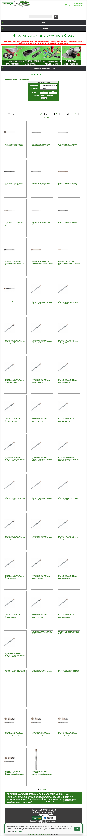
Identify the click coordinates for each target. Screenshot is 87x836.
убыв (42, 114)
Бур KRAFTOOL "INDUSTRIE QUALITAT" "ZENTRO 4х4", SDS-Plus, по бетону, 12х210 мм (42, 381)
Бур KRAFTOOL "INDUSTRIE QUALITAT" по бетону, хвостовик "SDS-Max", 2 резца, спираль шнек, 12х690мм (68, 734)
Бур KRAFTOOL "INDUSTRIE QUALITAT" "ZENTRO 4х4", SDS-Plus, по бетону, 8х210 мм (42, 616)
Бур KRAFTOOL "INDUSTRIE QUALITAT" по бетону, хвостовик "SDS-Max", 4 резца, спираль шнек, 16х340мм (41, 773)
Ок (77, 829)
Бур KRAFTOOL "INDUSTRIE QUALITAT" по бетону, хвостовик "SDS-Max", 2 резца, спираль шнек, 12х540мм (41, 734)
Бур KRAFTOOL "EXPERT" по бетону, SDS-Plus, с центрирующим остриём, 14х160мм (42, 632)
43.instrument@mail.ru (24, 4)
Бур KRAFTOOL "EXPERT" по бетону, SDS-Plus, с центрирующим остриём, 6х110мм (68, 632)
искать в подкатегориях (43, 96)
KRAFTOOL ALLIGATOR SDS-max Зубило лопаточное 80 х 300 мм (14, 145)
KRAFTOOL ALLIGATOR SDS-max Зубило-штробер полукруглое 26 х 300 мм (15, 224)
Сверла (7, 79)
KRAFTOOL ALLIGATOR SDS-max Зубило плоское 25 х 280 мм (14, 184)
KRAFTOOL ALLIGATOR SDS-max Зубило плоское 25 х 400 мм (41, 184)
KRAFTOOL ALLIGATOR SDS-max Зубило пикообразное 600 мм (67, 145)
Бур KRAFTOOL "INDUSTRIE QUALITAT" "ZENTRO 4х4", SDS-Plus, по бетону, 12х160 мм (15, 381)
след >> (46, 117)
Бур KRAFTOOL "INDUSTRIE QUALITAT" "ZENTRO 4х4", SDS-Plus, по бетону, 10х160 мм (68, 302)
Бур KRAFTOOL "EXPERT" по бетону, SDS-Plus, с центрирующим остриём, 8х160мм (68, 672)
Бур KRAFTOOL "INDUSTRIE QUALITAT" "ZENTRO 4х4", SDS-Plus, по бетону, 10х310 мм (68, 342)
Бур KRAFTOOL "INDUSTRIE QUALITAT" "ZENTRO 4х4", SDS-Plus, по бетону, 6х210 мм (15, 577)
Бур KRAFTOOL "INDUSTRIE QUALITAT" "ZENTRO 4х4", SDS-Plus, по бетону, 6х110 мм (42, 538)
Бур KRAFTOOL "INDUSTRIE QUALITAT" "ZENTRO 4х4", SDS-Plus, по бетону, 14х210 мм (68, 420)
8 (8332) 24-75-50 (24, 2)
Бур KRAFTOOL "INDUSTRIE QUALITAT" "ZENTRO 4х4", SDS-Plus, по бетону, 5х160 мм (15, 538)
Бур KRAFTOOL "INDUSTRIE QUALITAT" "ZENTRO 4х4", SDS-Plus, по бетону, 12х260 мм (68, 381)
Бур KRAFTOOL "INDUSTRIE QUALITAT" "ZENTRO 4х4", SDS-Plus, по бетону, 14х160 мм (42, 420)
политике (18, 831)
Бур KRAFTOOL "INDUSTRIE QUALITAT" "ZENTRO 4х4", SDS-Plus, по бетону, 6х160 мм (68, 538)
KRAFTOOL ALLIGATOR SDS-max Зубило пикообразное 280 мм (41, 145)
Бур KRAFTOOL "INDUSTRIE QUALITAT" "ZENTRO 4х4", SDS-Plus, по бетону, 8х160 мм (15, 616)
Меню (24, 22)
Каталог (24, 29)
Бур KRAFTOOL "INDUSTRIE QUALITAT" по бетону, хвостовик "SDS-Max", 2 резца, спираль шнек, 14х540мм (14, 773)
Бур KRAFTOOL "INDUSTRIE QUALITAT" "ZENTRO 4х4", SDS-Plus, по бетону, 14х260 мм (15, 459)
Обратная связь (43, 815)
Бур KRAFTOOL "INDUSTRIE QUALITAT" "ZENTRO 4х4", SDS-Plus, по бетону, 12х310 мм (15, 420)
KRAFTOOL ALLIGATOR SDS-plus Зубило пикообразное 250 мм (41, 223)
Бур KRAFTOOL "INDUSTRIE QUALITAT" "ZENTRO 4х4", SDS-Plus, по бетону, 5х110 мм (68, 498)
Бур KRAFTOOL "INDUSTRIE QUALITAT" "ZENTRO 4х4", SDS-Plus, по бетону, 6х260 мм (42, 577)
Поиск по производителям (28, 68)
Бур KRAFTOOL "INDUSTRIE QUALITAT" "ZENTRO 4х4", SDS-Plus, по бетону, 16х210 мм (68, 459)
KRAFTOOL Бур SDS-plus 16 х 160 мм (15, 301)
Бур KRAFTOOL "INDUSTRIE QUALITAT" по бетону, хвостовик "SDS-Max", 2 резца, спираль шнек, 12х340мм (14, 734)
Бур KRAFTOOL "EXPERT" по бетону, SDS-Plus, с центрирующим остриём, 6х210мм (42, 672)
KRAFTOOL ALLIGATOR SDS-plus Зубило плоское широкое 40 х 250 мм (42, 262)
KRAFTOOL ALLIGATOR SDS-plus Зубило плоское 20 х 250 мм (67, 223)
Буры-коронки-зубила (20, 79)
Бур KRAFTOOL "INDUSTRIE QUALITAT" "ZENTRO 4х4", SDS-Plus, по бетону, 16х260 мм (15, 498)
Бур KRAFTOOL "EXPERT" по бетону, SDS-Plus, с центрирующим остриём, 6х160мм (15, 672)
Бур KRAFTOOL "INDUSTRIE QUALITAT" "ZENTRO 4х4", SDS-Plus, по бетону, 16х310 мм (42, 498)
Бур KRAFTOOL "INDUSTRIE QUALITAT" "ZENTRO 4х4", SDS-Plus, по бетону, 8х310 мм (15, 655)
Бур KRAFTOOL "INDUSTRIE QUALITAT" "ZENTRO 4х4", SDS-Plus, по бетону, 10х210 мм (15, 342)
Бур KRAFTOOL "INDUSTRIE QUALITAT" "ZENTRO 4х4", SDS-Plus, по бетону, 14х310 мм (42, 459)
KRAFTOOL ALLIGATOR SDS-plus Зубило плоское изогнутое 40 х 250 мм (14, 263)
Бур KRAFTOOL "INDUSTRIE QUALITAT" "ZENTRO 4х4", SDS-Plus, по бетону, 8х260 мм (68, 616)
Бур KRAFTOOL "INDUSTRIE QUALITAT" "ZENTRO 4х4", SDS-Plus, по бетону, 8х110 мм (68, 577)
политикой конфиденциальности (39, 834)
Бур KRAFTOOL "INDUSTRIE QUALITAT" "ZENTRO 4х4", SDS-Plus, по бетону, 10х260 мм (42, 342)
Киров (26, 6)
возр (37, 114)
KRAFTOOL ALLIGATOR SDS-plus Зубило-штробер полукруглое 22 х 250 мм (69, 263)
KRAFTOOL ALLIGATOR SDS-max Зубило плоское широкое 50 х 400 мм (68, 184)
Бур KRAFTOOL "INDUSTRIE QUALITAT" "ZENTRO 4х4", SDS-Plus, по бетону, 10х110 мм (42, 302)
